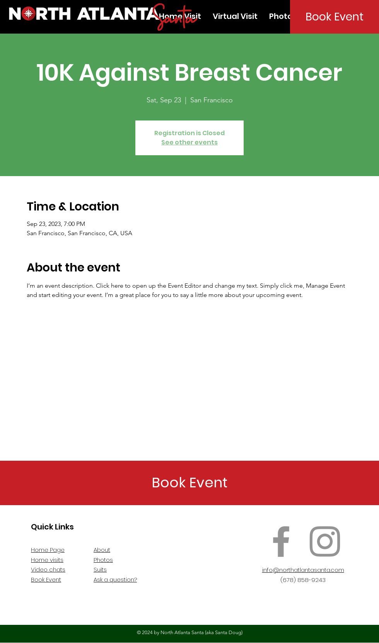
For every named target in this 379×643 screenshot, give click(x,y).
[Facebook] (281, 541)
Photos (103, 560)
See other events (189, 142)
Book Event (46, 579)
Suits (100, 569)
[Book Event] (334, 17)
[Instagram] (324, 541)
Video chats (48, 569)
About (102, 550)
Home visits (47, 560)
